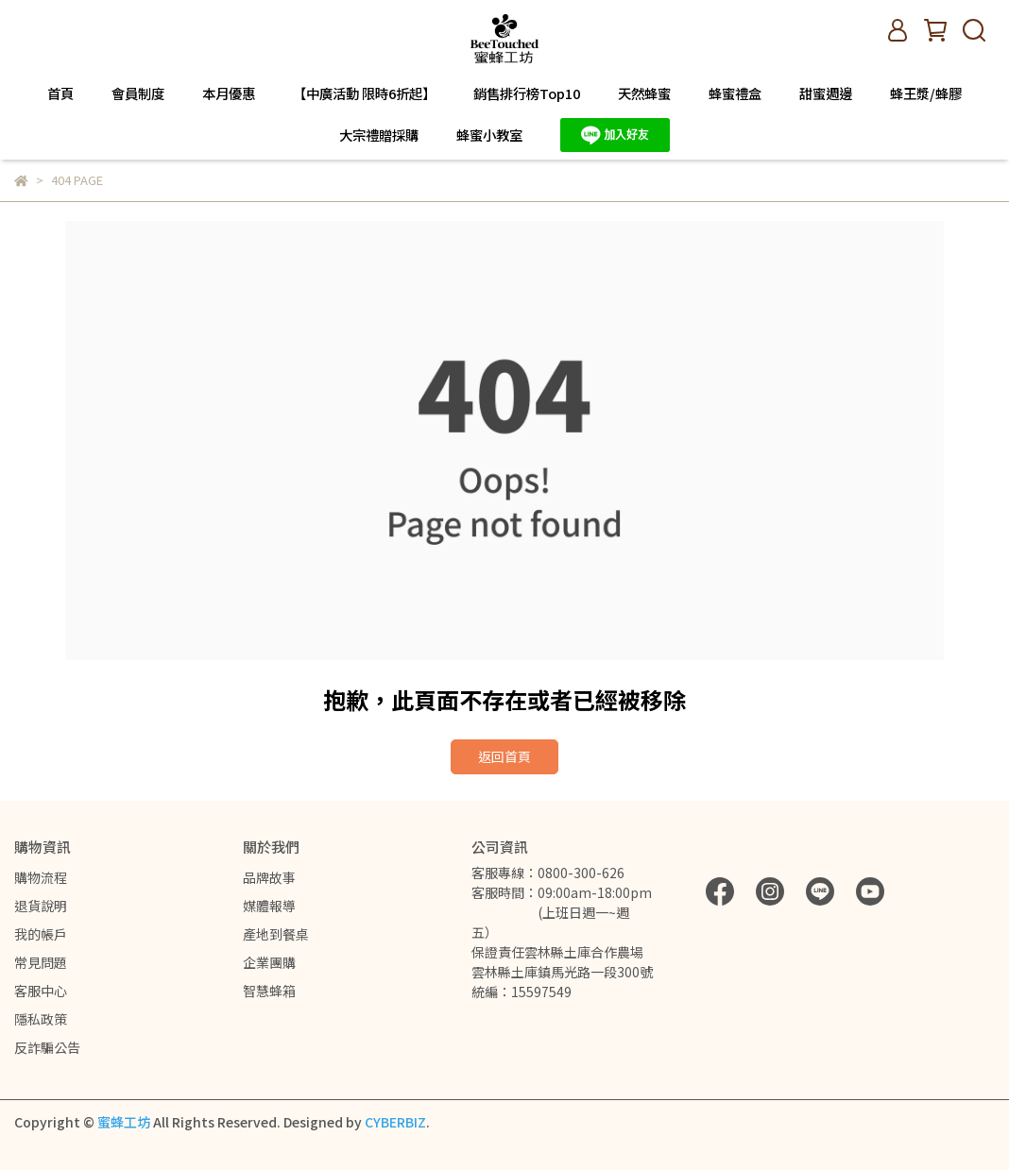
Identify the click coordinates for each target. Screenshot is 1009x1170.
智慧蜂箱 (269, 990)
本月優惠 (228, 93)
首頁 (60, 93)
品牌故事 (269, 877)
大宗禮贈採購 (379, 135)
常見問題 (40, 962)
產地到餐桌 (276, 933)
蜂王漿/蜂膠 (926, 93)
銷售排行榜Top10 (526, 93)
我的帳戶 (40, 933)
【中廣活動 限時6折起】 (364, 93)
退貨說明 (40, 905)
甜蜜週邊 (825, 93)
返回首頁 (504, 756)
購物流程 (40, 877)
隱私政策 (40, 1018)
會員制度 (137, 93)
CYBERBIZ (395, 1121)
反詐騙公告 (47, 1047)
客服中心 (40, 990)
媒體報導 (269, 905)
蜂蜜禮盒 (735, 93)
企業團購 (269, 962)
